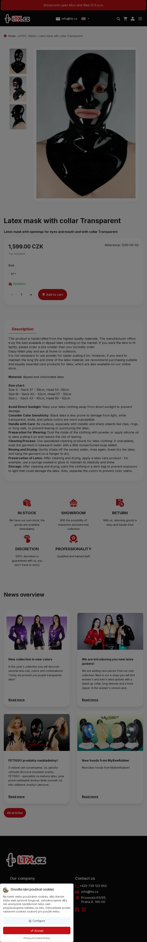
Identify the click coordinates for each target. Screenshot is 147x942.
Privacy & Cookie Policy (37, 938)
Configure (36, 921)
